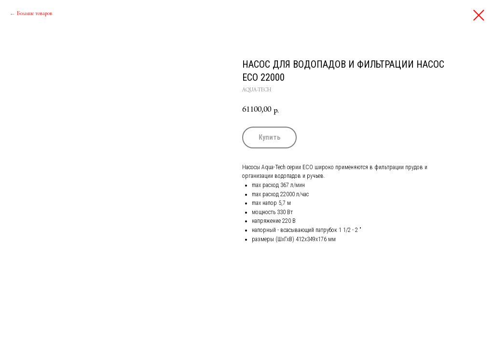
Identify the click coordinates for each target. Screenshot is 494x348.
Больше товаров (34, 14)
